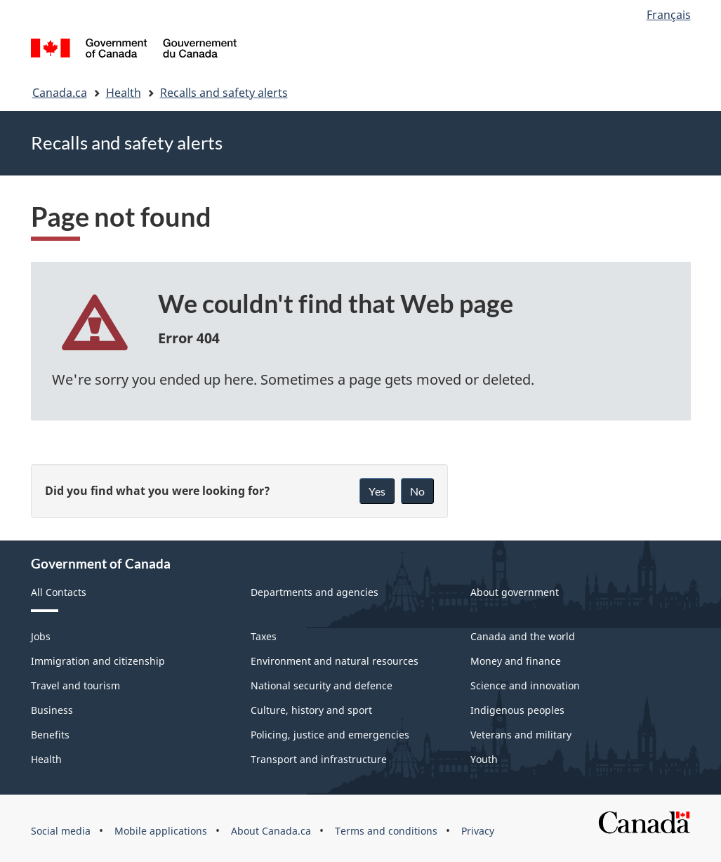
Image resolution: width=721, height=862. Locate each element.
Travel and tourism (75, 685)
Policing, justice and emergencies (330, 734)
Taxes (264, 636)
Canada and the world (522, 636)
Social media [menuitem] (61, 830)
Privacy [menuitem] (477, 830)
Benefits (50, 734)
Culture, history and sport (311, 710)
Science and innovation (525, 685)
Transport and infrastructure (319, 759)
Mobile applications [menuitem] (160, 830)
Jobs (41, 636)
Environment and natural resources (334, 661)
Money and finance (515, 661)
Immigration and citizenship (98, 661)
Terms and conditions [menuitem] (386, 830)
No (417, 491)
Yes (377, 491)
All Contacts (58, 592)
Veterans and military (520, 734)
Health (123, 92)
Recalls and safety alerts (224, 92)
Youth (484, 759)
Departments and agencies (314, 592)
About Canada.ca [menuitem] (271, 830)
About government (514, 592)
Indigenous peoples (517, 710)
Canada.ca (59, 92)
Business (52, 710)
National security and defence (321, 685)
